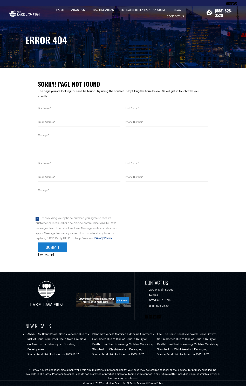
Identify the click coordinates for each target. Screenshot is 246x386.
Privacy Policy (103, 238)
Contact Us (175, 16)
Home (60, 10)
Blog (177, 10)
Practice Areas (103, 10)
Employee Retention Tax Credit (144, 10)
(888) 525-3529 (159, 305)
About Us (78, 10)
